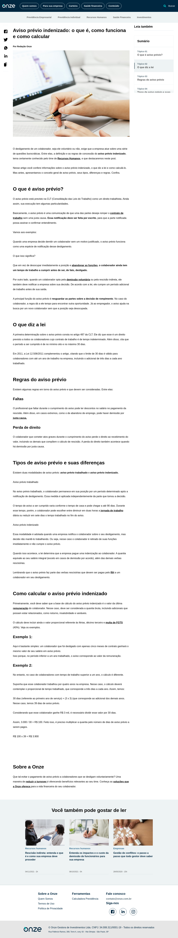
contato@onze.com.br (119, 898)
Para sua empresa (52, 6)
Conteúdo (113, 6)
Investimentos (144, 17)
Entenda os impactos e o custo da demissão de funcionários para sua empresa (89, 856)
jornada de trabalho (112, 510)
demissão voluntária (78, 279)
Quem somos (29, 6)
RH (112, 572)
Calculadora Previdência (85, 898)
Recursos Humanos (96, 17)
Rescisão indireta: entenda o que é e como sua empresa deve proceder (44, 856)
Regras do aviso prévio (150, 79)
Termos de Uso (46, 903)
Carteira (73, 6)
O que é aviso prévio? (150, 55)
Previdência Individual (69, 17)
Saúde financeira (93, 6)
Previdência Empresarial (39, 17)
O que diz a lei (145, 67)
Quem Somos (45, 898)
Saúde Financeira (122, 17)
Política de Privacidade (50, 908)
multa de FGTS (114, 622)
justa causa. (20, 418)
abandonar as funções (85, 265)
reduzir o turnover (36, 781)
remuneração (20, 608)
